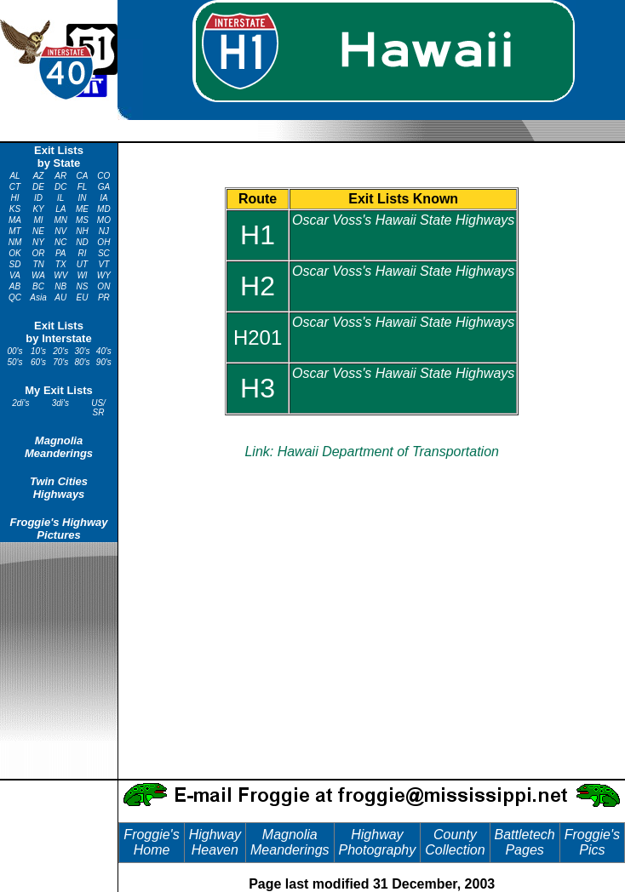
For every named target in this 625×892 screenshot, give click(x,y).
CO (103, 175)
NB (60, 286)
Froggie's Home (151, 842)
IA (103, 198)
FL (82, 187)
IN (82, 198)
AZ (38, 175)
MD (104, 209)
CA (83, 175)
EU (83, 297)
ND (82, 242)
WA (38, 275)
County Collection (455, 842)
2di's (20, 403)
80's (82, 362)
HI (15, 198)
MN (60, 220)
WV (60, 275)
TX (60, 264)
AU (60, 297)
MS (82, 220)
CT (14, 187)
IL (60, 198)
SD (15, 264)
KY (37, 209)
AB (14, 286)
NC (60, 242)
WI (82, 275)
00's (14, 351)
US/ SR (98, 407)
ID (38, 198)
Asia (38, 297)
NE (38, 231)
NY (38, 242)
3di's (60, 403)
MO (104, 220)
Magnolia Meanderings (59, 447)
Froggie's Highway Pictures (58, 528)
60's (38, 362)
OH (103, 242)
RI (82, 253)
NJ (104, 231)
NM (15, 242)
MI (38, 220)
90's (104, 362)
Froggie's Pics (592, 842)
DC (60, 187)
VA (14, 275)
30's (82, 351)
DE (38, 187)
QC (15, 297)
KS (14, 209)
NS (83, 286)
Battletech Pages (525, 842)
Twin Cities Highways (59, 487)
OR (38, 253)
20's (60, 351)
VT (103, 264)
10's (38, 351)
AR (60, 175)
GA (104, 187)
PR (104, 297)
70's (60, 362)
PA (60, 253)
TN (37, 264)
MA (15, 220)
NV (60, 231)
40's (104, 351)
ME (82, 209)
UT (82, 264)
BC (38, 286)
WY (104, 275)
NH (82, 231)
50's (14, 362)
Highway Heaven (215, 842)
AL (14, 175)
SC (104, 253)
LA (60, 209)
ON (103, 286)
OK (14, 253)
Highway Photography (377, 842)
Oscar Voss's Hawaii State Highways (403, 220)
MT (14, 231)
